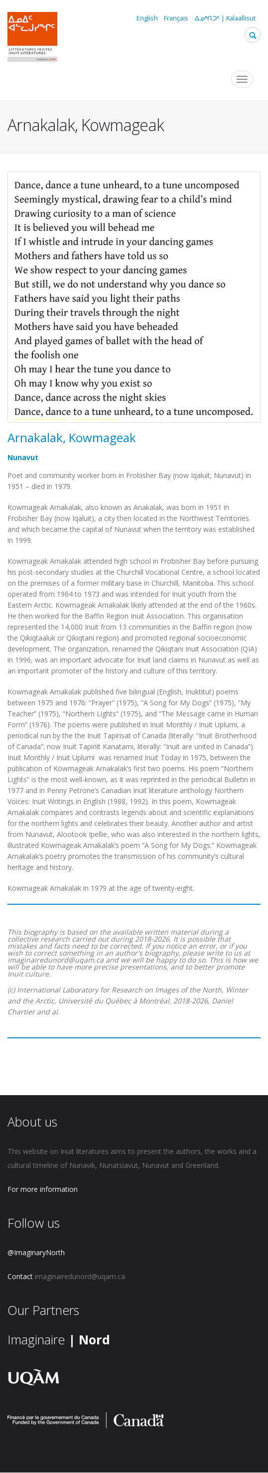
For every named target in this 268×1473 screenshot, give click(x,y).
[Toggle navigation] (242, 79)
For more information (42, 1189)
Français (176, 18)
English (147, 18)
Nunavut (22, 457)
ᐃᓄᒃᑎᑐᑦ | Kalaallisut (225, 18)
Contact (20, 1276)
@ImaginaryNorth (36, 1252)
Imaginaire (58, 1339)
